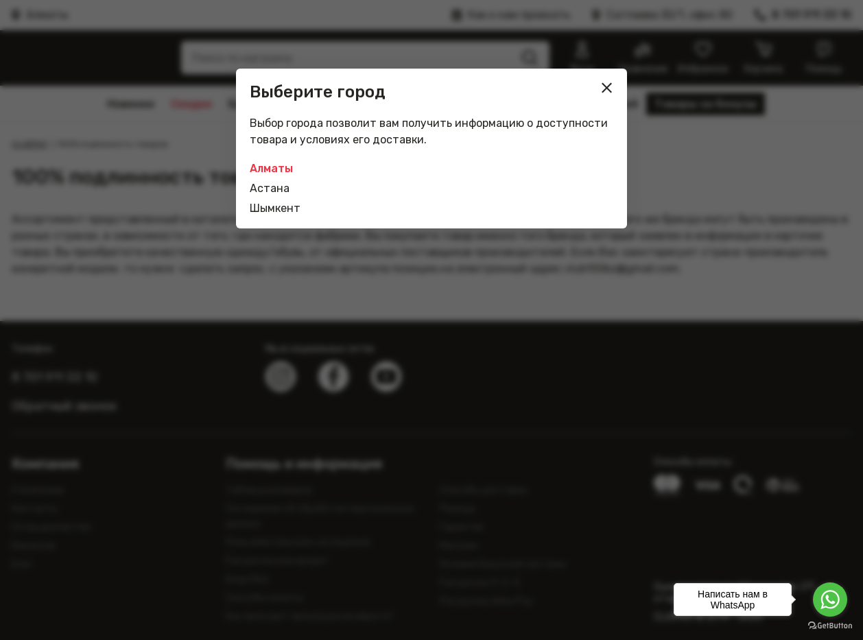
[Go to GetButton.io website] (830, 625)
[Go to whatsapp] (830, 599)
